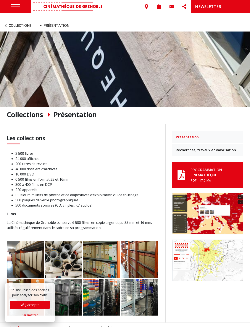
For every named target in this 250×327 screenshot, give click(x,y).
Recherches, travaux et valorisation (206, 143)
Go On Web (237, 321)
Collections (17, 19)
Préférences (113, 321)
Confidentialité (91, 321)
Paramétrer (30, 315)
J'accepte (30, 304)
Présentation (187, 130)
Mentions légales (65, 321)
